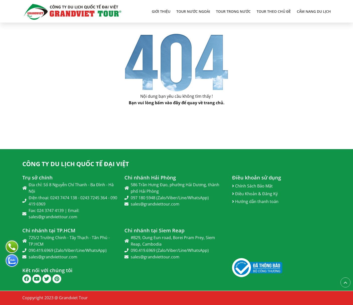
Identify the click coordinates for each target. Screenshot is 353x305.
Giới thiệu (161, 11)
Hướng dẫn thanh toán (255, 201)
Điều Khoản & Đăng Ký (255, 193)
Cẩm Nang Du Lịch (314, 11)
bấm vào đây (167, 103)
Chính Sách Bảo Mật (252, 186)
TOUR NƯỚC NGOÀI (193, 11)
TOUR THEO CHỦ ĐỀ (274, 11)
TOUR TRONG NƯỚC (233, 11)
